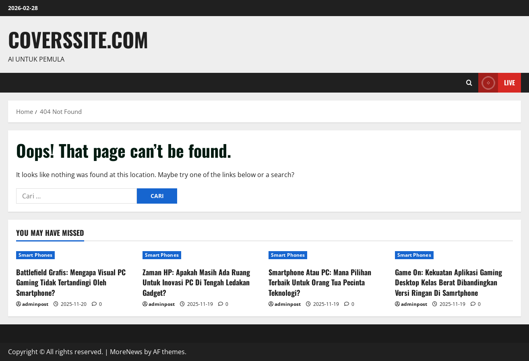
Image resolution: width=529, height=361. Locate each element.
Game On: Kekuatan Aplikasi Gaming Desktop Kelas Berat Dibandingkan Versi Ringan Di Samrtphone (448, 282)
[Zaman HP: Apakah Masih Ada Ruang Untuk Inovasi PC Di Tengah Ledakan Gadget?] (202, 255)
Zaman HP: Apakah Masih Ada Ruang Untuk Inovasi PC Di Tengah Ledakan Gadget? (196, 282)
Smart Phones (35, 255)
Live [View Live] (496, 83)
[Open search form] (469, 83)
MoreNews (126, 351)
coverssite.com (78, 39)
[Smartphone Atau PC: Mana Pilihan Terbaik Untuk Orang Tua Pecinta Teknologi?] (328, 255)
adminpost (35, 304)
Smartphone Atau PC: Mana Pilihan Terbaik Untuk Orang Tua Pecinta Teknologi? (320, 282)
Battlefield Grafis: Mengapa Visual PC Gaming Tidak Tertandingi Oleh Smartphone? (71, 282)
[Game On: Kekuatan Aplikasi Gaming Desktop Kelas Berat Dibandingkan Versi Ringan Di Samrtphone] (454, 255)
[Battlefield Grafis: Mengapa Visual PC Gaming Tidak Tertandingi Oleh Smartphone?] (75, 255)
